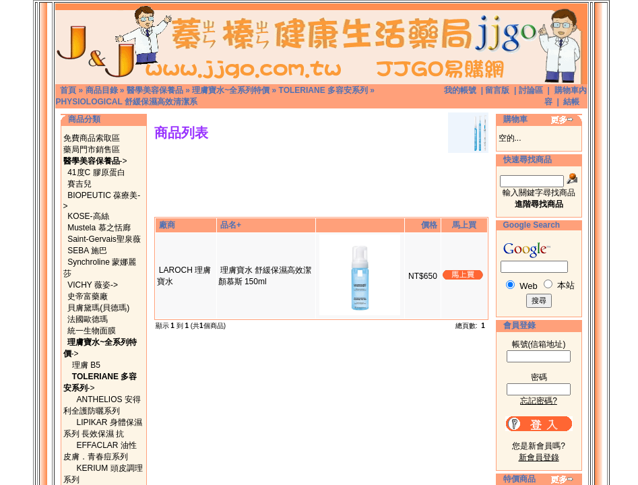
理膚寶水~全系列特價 (230, 90)
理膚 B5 (86, 365)
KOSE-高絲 (87, 216)
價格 (429, 225)
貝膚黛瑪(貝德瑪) (98, 308)
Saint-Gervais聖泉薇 (104, 239)
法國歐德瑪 (87, 319)
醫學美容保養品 (155, 90)
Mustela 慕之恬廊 (98, 227)
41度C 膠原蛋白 (96, 172)
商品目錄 (102, 90)
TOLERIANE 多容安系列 (323, 90)
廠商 (167, 225)
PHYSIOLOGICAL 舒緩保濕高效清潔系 (126, 101)
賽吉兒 (79, 184)
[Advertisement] (321, 158)
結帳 (571, 101)
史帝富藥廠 (87, 296)
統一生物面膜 (91, 330)
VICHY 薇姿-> (92, 285)
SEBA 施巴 (87, 250)
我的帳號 (460, 90)
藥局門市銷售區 (91, 149)
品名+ (230, 225)
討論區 (531, 90)
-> (95, 161)
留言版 (497, 90)
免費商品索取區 (91, 138)
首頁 (68, 90)
